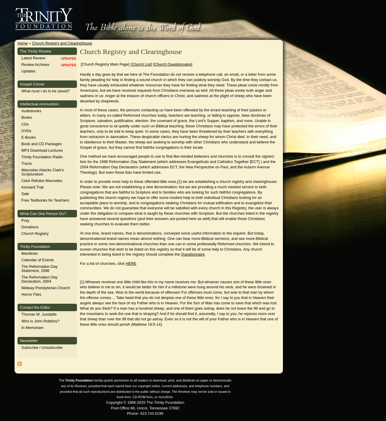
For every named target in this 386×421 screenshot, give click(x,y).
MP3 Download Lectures (42, 150)
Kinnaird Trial (32, 187)
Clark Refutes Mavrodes (41, 180)
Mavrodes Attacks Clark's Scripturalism (42, 172)
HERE (131, 263)
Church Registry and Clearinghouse (62, 43)
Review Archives (35, 64)
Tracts (26, 163)
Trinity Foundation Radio (42, 157)
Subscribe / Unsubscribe (42, 347)
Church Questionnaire (172, 64)
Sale (25, 193)
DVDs (26, 131)
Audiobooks (31, 111)
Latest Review (33, 58)
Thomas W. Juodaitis (39, 314)
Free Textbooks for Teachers (45, 200)
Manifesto (29, 253)
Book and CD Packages (41, 144)
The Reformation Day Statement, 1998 (39, 268)
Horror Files (31, 294)
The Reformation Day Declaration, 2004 (39, 279)
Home (23, 43)
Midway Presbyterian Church (45, 288)
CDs (25, 124)
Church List (141, 64)
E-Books (28, 137)
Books (26, 117)
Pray (25, 220)
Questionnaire (193, 254)
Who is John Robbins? (40, 321)
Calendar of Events (37, 260)
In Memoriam (32, 327)
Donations (30, 227)
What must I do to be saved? (45, 91)
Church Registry (35, 233)
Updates (28, 71)
